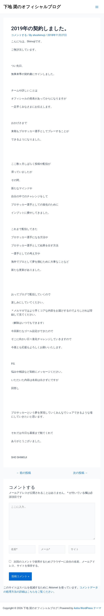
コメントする (19, 35)
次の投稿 (80, 473)
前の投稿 (23, 473)
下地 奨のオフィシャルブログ (32, 6)
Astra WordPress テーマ (87, 608)
